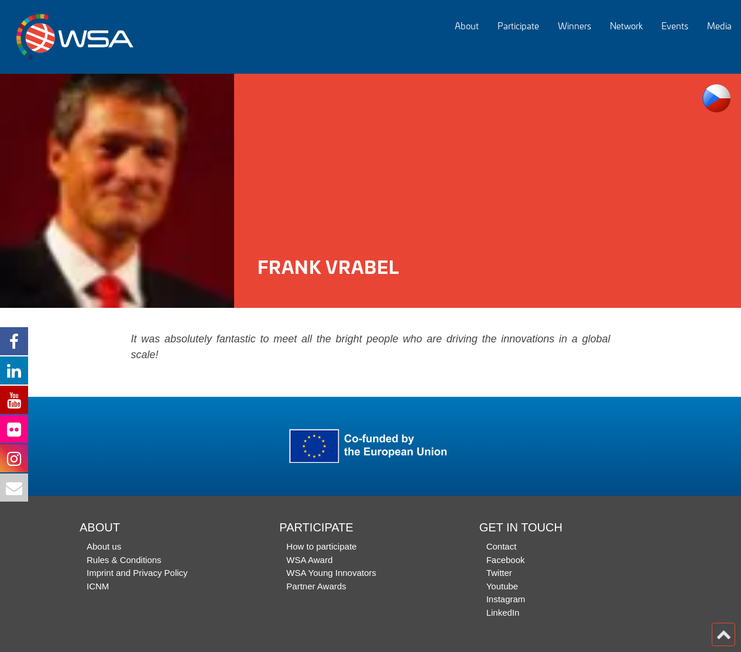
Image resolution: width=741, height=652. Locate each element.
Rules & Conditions (124, 560)
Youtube (502, 586)
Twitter (499, 573)
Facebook (505, 560)
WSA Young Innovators (331, 573)
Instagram (506, 599)
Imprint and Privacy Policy (137, 573)
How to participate (321, 546)
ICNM (98, 586)
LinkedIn (503, 612)
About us (104, 546)
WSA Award (309, 560)
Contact (501, 546)
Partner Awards (316, 586)
